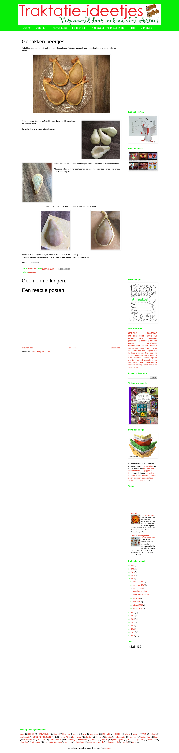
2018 (133, 579)
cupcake (153, 346)
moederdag (132, 348)
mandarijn (139, 355)
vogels (131, 343)
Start (27, 28)
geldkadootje (148, 360)
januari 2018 (138, 608)
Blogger (107, 748)
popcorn (146, 358)
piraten (154, 348)
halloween (152, 338)
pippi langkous (147, 478)
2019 (133, 575)
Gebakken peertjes (139, 591)
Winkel (40, 28)
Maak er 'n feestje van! (140, 536)
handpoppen (145, 471)
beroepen (137, 478)
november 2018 (139, 585)
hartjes (144, 351)
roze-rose (141, 348)
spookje (154, 358)
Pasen (145, 346)
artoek (131, 338)
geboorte (145, 365)
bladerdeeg (32, 272)
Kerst (141, 338)
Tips (132, 28)
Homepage (72, 348)
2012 (133, 629)
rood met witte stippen (53, 742)
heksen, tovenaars (140, 480)
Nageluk (134, 513)
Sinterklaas (149, 353)
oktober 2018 (138, 588)
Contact (146, 28)
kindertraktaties (134, 471)
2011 (133, 632)
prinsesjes (140, 353)
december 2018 (139, 582)
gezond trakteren (142, 332)
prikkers (143, 341)
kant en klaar (145, 737)
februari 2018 (138, 605)
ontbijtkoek (132, 360)
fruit (155, 336)
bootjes (146, 355)
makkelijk (132, 336)
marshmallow (134, 346)
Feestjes (78, 28)
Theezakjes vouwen (148, 538)
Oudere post (115, 348)
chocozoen (137, 351)
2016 (133, 616)
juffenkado (133, 341)
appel (130, 351)
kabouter (137, 358)
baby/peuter (151, 343)
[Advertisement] (142, 71)
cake (130, 358)
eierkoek (140, 360)
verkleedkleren (148, 468)
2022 (133, 565)
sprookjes (150, 473)
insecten (148, 348)
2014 (133, 622)
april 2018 (137, 602)
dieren (141, 336)
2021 (133, 569)
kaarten (131, 473)
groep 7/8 (153, 355)
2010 (133, 636)
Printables (59, 28)
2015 (133, 619)
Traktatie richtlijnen (107, 28)
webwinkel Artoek (146, 466)
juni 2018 (136, 598)
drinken (151, 365)
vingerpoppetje (151, 362)
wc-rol (134, 742)
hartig (149, 336)
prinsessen (146, 476)
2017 (133, 613)
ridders (138, 476)
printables (152, 341)
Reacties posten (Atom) (42, 352)
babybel (131, 365)
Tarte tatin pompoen (148, 515)
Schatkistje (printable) (140, 594)
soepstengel (134, 367)
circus (130, 480)
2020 (133, 572)
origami (150, 351)
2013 (133, 626)
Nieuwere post (27, 348)
